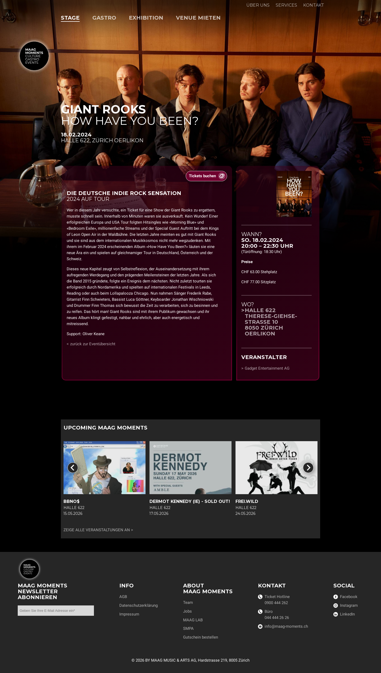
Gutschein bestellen (200, 637)
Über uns (258, 5)
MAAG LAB (193, 620)
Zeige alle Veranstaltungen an (97, 530)
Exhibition (146, 18)
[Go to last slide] (72, 468)
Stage (70, 18)
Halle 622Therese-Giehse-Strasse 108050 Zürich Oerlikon (271, 322)
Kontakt (313, 5)
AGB (123, 596)
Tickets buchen (202, 176)
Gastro (104, 18)
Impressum (129, 614)
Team (188, 602)
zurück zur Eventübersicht (92, 344)
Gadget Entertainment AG (267, 368)
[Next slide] (308, 468)
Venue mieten (198, 18)
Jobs (187, 611)
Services (286, 5)
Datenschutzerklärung (138, 605)
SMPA (188, 628)
